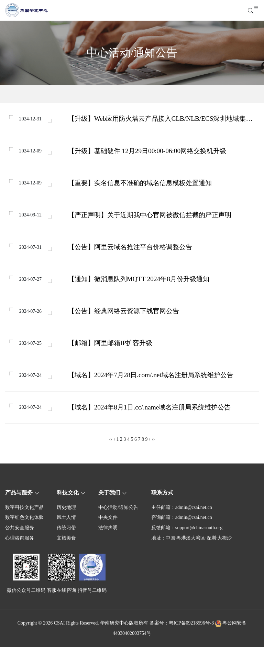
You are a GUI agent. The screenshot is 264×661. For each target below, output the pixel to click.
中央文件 (108, 531)
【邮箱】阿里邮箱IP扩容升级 (111, 353)
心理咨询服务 (19, 552)
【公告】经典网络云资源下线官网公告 (124, 320)
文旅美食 (66, 552)
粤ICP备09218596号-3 (191, 637)
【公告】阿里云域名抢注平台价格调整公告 (131, 253)
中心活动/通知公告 (118, 521)
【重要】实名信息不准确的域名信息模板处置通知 (140, 186)
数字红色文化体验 (24, 531)
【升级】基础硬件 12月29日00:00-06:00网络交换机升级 (148, 153)
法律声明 (108, 541)
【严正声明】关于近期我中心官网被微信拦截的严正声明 (150, 219)
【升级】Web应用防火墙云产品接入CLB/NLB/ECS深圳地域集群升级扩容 (161, 120)
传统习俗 (66, 541)
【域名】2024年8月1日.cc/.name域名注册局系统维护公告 (150, 420)
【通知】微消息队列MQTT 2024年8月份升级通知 (139, 286)
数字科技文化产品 (24, 521)
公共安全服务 (19, 541)
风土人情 (66, 531)
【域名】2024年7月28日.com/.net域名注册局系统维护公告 (151, 387)
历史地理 (66, 521)
